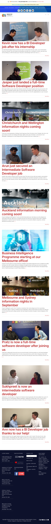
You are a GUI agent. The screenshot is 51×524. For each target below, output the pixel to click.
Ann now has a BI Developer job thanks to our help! (25, 431)
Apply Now (41, 474)
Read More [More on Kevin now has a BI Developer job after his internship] (47, 55)
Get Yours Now (40, 1)
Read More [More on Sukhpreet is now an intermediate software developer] (47, 402)
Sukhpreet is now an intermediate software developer (18, 390)
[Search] (27, 456)
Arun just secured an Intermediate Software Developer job (18, 169)
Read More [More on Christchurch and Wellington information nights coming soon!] (47, 139)
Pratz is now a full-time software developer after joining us (25, 346)
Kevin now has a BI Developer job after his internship (23, 45)
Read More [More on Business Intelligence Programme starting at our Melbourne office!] (47, 271)
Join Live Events (42, 7)
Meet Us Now (29, 460)
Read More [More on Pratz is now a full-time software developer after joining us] (47, 359)
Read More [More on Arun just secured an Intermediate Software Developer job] (47, 183)
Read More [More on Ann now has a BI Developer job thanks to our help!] (47, 442)
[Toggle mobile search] (45, 14)
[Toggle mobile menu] (48, 14)
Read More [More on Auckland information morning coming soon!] (47, 224)
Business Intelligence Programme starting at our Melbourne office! (21, 257)
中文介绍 (36, 7)
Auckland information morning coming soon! (24, 212)
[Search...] (31, 456)
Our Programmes (42, 473)
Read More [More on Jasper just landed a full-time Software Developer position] (47, 96)
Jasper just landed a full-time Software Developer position (23, 84)
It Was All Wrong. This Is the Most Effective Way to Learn (7, 458)
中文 (46, 468)
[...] (39, 52)
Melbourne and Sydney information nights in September (19, 301)
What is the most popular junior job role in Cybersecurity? (7, 481)
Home (40, 471)
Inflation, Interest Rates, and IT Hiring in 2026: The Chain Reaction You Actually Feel (7, 493)
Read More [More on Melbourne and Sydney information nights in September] (47, 315)
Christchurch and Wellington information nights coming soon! (23, 126)
